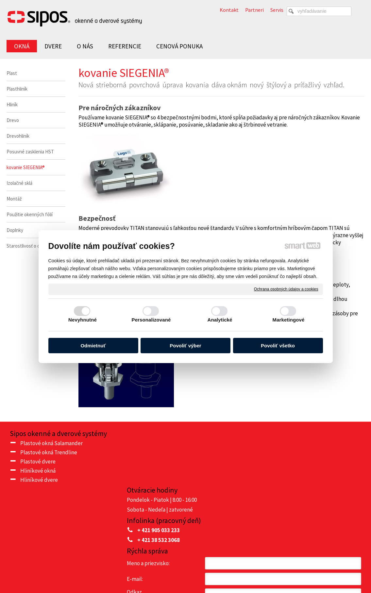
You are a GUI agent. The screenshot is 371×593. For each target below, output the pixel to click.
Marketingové (289, 320)
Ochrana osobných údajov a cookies (286, 289)
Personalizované (151, 320)
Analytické (219, 320)
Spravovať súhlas (318, 570)
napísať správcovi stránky (202, 570)
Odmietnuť (93, 345)
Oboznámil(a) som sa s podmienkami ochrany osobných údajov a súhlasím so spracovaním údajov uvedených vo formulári (300, 523)
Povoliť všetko (278, 345)
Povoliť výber (185, 345)
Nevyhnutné (82, 320)
